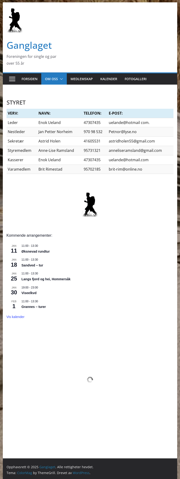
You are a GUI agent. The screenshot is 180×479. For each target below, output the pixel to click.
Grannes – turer (34, 307)
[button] (60, 79)
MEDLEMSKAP (82, 79)
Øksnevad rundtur (36, 251)
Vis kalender (16, 317)
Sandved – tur (32, 265)
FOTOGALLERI (135, 79)
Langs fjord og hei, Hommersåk (46, 279)
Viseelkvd (29, 293)
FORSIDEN (30, 79)
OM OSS (51, 79)
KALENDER (108, 79)
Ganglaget (29, 45)
